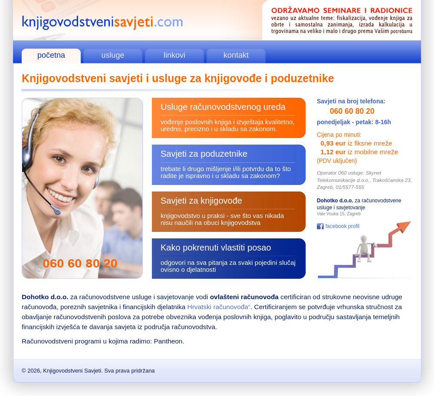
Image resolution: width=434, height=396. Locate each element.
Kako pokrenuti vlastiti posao (216, 247)
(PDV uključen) (337, 160)
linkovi (174, 55)
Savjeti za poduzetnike (204, 153)
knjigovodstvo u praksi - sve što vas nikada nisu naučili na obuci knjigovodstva (222, 219)
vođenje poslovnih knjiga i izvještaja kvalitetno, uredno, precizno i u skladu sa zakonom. (228, 125)
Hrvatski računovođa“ (218, 306)
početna (51, 55)
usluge (112, 55)
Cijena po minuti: (339, 134)
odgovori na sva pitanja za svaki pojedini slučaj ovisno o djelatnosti (228, 266)
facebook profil (342, 226)
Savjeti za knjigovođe (201, 200)
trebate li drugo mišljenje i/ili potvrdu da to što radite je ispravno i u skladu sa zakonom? (226, 172)
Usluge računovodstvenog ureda (223, 107)
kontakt (236, 55)
